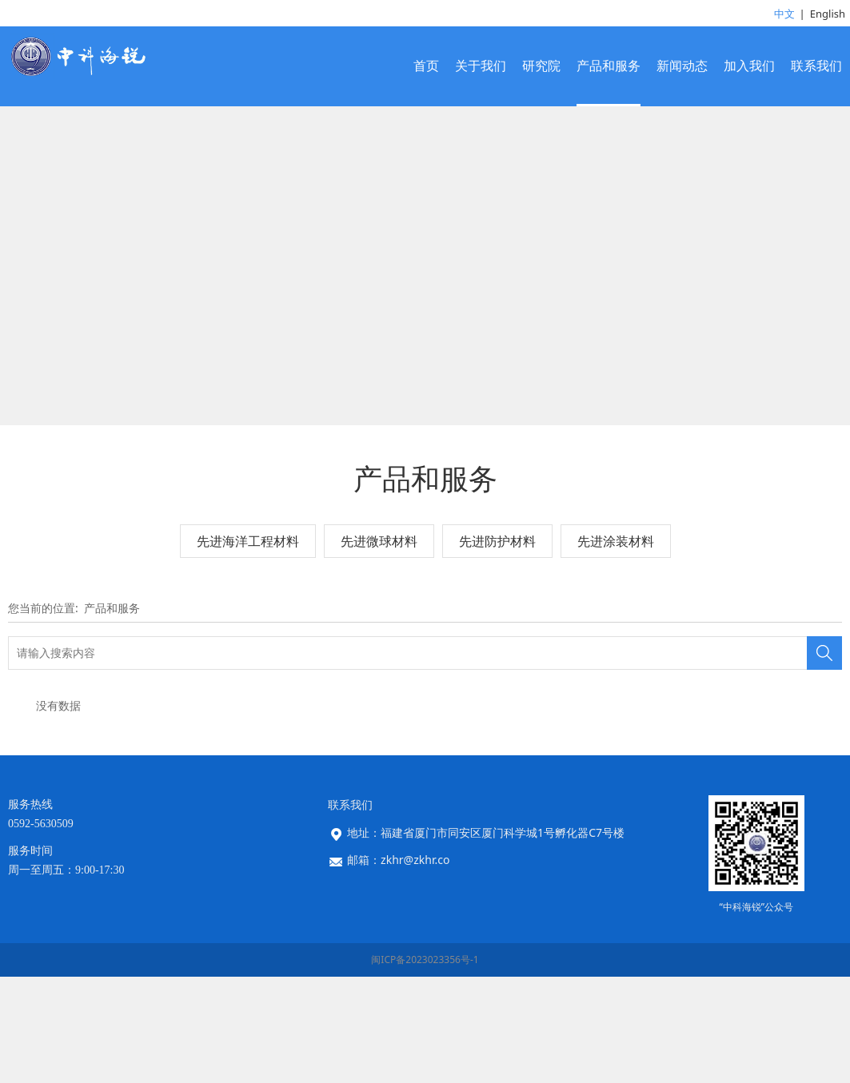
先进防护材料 (497, 646)
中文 (784, 13)
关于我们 (480, 66)
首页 (426, 66)
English (827, 13)
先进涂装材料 (615, 646)
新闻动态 (682, 66)
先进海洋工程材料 (248, 646)
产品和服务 (608, 66)
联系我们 (816, 66)
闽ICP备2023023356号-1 (424, 1066)
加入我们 (749, 66)
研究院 (541, 66)
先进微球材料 (379, 646)
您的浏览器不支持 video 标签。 (425, 319)
